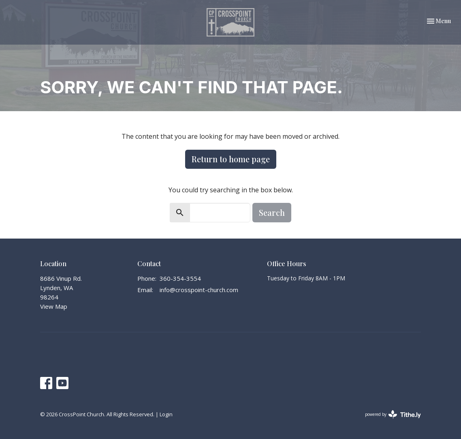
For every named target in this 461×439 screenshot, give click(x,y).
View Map (53, 306)
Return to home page (231, 158)
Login (166, 414)
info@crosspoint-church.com (199, 290)
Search (272, 212)
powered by (393, 414)
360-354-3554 (180, 278)
